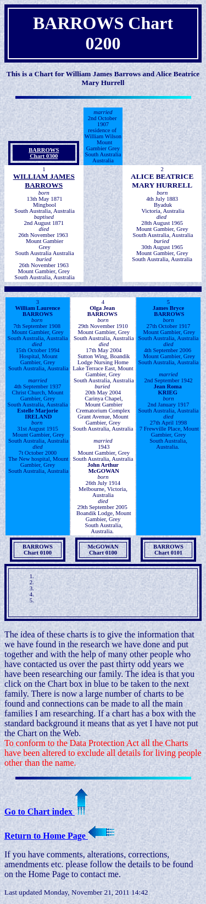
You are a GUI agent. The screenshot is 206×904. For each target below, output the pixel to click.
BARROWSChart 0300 (44, 153)
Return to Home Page (59, 835)
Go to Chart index (46, 811)
